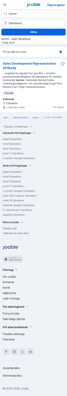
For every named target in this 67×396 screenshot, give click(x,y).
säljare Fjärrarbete (12, 139)
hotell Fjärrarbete (12, 143)
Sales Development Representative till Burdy (29, 66)
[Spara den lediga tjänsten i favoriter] (63, 64)
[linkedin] (30, 351)
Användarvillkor (11, 368)
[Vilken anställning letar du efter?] (33, 14)
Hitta (33, 32)
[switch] (61, 52)
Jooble (25, 388)
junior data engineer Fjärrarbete (20, 195)
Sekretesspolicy (12, 375)
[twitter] (22, 351)
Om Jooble (9, 276)
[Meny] (4, 4)
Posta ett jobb (11, 313)
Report (58, 107)
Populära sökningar (14, 334)
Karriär (6, 287)
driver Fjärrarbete (12, 148)
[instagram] (14, 351)
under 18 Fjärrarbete (13, 200)
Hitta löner (9, 339)
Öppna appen (56, 5)
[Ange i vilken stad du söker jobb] (33, 23)
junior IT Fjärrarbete (13, 153)
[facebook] (6, 351)
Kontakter (8, 282)
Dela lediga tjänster (14, 319)
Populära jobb (10, 228)
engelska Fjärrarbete (14, 214)
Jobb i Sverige (11, 298)
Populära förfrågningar (18, 126)
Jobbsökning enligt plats (16, 233)
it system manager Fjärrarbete (19, 158)
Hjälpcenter (9, 293)
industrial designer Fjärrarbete (19, 205)
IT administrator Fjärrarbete (17, 209)
